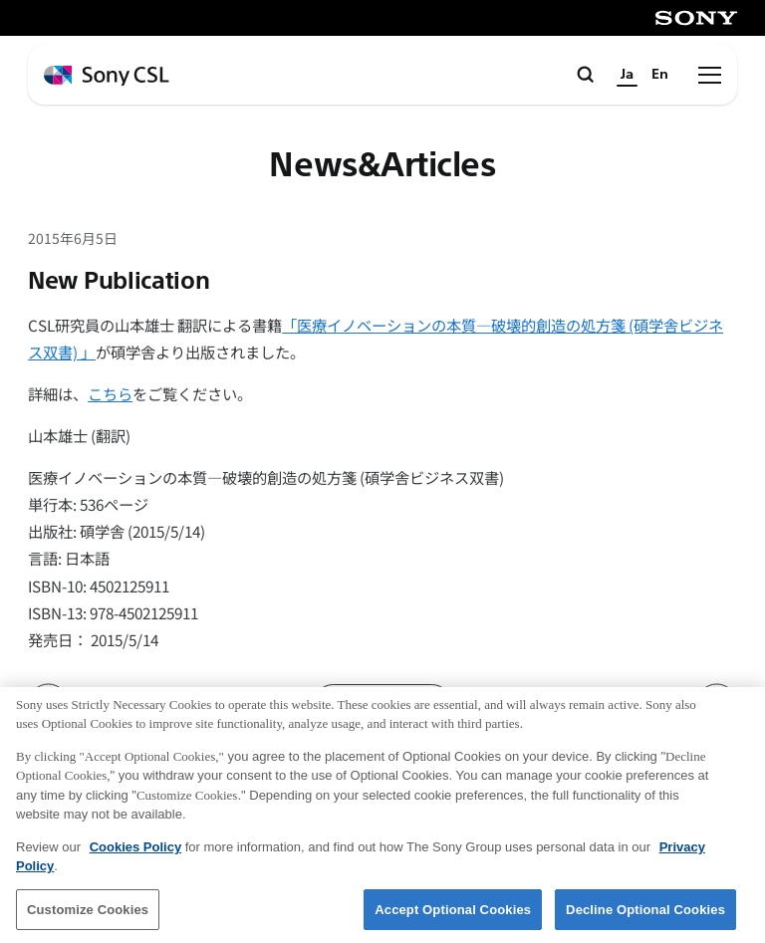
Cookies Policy (135, 855)
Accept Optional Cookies (453, 918)
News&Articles (382, 165)
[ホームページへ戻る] (106, 76)
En (659, 74)
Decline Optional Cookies (645, 918)
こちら (110, 393)
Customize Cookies (87, 918)
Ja (627, 74)
